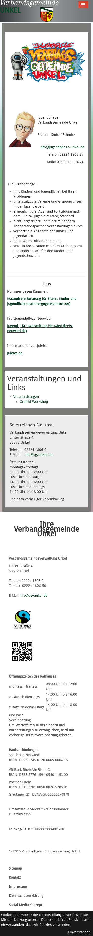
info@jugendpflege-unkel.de (62, 147)
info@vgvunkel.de (38, 455)
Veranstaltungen (26, 397)
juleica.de (14, 353)
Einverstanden (79, 932)
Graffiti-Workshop (34, 402)
